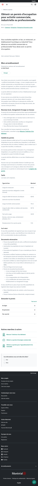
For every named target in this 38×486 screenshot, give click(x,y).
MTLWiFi (3, 425)
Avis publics (4, 437)
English (34, 1)
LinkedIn (4, 454)
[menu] (6, 4)
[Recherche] (31, 4)
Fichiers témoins (7, 478)
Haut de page (33, 373)
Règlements (4, 439)
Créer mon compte (5, 386)
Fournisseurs (4, 413)
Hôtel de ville (4, 422)
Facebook (4, 449)
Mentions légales (31, 478)
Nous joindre (4, 395)
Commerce (7, 27)
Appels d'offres (5, 407)
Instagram (4, 451)
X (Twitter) (4, 457)
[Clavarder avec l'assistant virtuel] (34, 482)
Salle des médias (5, 398)
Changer (6, 73)
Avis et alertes (4, 383)
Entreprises (14, 27)
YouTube (4, 459)
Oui (7, 359)
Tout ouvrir (34, 301)
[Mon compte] (35, 4)
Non (7, 362)
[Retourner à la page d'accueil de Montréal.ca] (2, 4)
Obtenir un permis (7, 9)
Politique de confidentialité (18, 478)
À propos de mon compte (7, 381)
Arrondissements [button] (6, 466)
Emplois (3, 410)
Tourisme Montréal (5, 427)
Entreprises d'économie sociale (25, 27)
